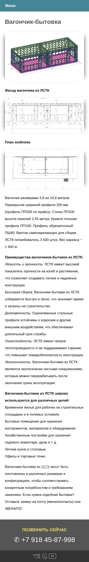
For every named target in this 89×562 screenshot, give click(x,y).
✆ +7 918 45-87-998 (44, 540)
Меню (10, 6)
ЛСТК (45, 467)
